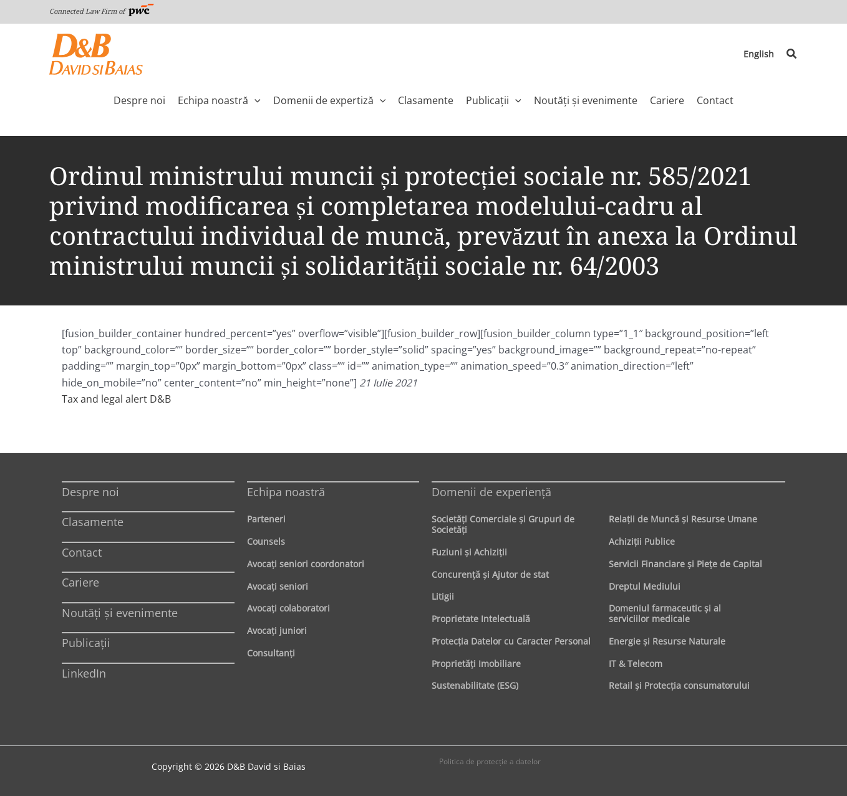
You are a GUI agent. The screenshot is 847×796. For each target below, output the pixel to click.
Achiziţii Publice (642, 541)
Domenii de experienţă (491, 491)
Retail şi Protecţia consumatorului (679, 685)
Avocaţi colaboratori (288, 608)
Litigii (443, 596)
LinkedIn (84, 673)
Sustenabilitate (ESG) (475, 685)
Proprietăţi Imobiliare (476, 663)
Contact (82, 552)
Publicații (86, 642)
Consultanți (271, 653)
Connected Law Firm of (101, 11)
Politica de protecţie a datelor (490, 761)
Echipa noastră (286, 491)
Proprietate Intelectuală (481, 619)
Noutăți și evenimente (120, 612)
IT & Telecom (635, 663)
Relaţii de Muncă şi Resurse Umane (683, 519)
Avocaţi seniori (277, 586)
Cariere (80, 582)
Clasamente (92, 521)
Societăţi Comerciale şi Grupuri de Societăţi (503, 524)
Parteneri (266, 519)
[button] (792, 54)
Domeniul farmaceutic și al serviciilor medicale (665, 613)
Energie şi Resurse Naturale (667, 641)
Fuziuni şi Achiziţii (469, 552)
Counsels (266, 541)
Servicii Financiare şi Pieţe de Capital (685, 564)
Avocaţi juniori (277, 630)
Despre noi (90, 491)
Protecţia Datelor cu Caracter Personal (511, 641)
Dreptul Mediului (644, 586)
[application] (254, 100)
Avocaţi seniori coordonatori (305, 564)
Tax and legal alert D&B (116, 399)
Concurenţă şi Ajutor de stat (490, 574)
